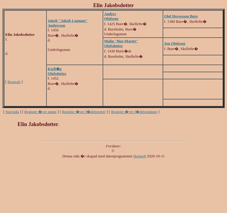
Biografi (14, 82)
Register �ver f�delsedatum (134, 111)
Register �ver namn (40, 111)
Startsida (12, 111)
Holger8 (139, 156)
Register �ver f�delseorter (84, 111)
